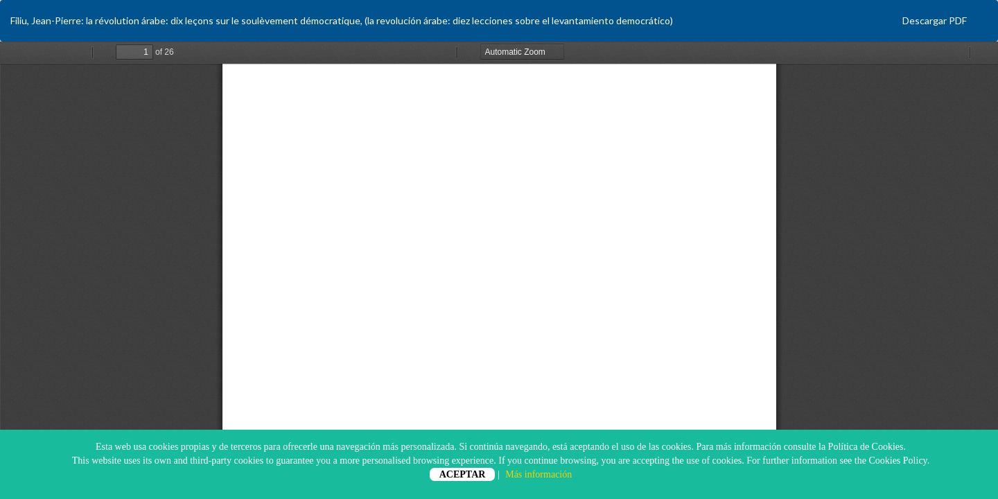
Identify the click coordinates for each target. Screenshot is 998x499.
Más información (538, 474)
